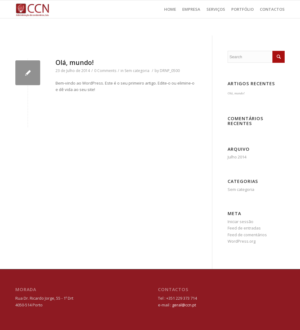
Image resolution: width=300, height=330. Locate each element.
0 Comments (105, 70)
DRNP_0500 (170, 70)
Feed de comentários (247, 234)
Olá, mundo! (75, 62)
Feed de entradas (244, 228)
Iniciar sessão (240, 221)
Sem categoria (137, 70)
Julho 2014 (237, 157)
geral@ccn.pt (184, 305)
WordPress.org (242, 241)
